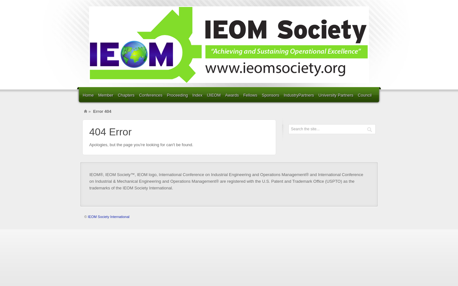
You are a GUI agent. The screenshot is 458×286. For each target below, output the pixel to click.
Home (88, 95)
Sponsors (270, 95)
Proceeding (177, 95)
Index (197, 95)
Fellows (250, 95)
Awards (232, 95)
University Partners (335, 95)
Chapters (126, 95)
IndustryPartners (299, 95)
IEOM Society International (108, 217)
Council (364, 95)
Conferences (151, 95)
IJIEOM (213, 95)
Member (106, 95)
